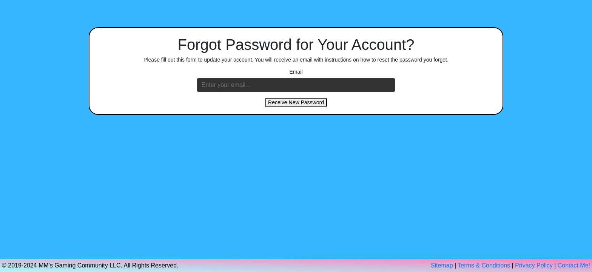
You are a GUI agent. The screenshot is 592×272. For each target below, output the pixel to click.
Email (295, 72)
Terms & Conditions (484, 265)
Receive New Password (296, 102)
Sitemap (442, 265)
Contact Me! (574, 265)
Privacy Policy (534, 265)
